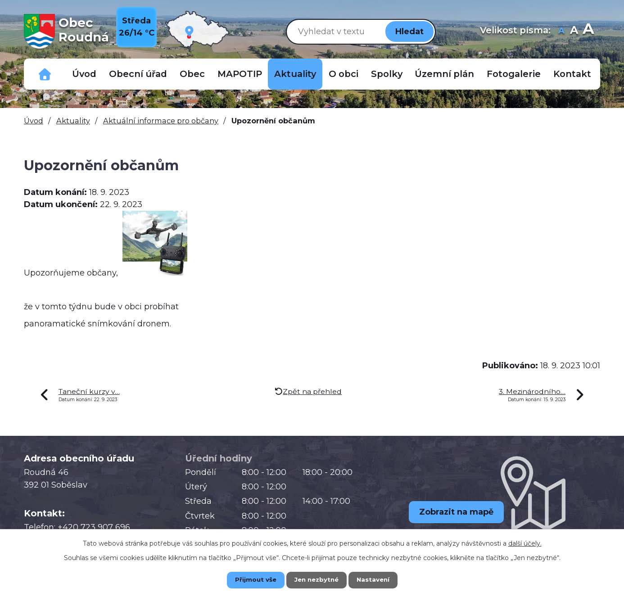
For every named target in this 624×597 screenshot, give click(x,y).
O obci (343, 73)
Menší (561, 31)
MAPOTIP (239, 73)
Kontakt (572, 73)
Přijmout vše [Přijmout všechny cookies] (249, 579)
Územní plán (444, 73)
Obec (192, 73)
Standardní (573, 31)
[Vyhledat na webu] (334, 31)
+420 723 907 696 (94, 527)
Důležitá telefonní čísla (45, 74)
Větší (588, 31)
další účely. (525, 542)
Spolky (386, 73)
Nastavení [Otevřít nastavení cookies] (379, 579)
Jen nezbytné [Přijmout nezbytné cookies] (316, 579)
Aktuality (295, 73)
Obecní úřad (138, 73)
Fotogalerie (514, 73)
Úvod (84, 73)
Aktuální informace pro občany (160, 120)
